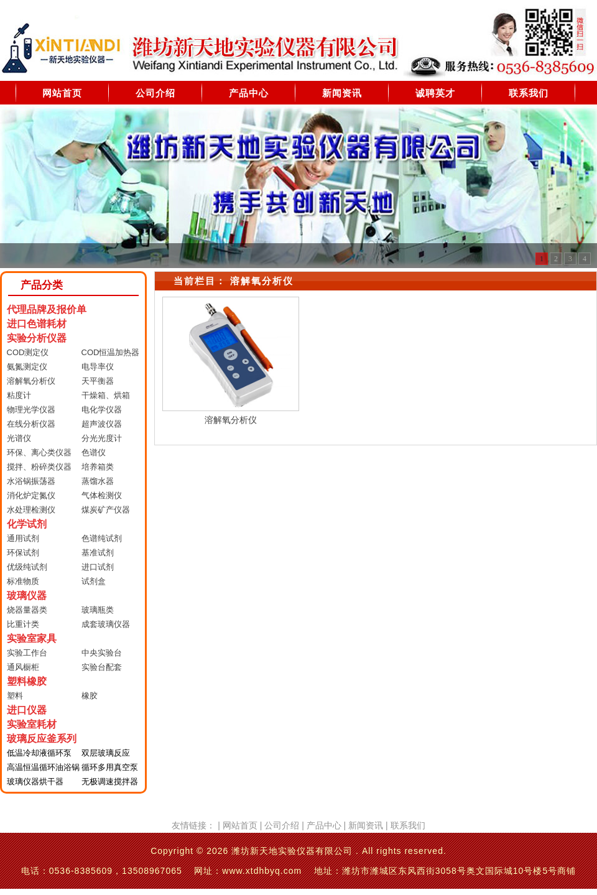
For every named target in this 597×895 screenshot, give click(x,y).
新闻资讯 (342, 93)
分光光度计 (101, 438)
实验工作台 (27, 652)
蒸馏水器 (97, 481)
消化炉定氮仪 (31, 495)
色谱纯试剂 (101, 538)
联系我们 (528, 93)
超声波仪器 (101, 424)
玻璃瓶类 (97, 609)
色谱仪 (93, 452)
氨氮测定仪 (27, 366)
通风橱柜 (23, 667)
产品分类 (42, 285)
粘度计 (19, 395)
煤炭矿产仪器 (105, 509)
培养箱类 (97, 466)
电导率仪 (97, 366)
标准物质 (23, 581)
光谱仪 (19, 438)
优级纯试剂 (27, 567)
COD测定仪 (28, 352)
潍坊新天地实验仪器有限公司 (292, 851)
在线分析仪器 (31, 424)
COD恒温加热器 (110, 352)
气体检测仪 (101, 495)
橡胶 (89, 695)
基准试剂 (97, 552)
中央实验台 (101, 652)
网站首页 (62, 93)
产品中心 (249, 93)
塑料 (15, 695)
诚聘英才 (435, 93)
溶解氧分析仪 (31, 381)
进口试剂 (97, 567)
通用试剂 (23, 538)
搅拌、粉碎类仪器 (39, 466)
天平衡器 (97, 381)
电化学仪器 (101, 409)
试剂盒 (93, 581)
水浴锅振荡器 (31, 481)
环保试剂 (23, 552)
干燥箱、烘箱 (105, 395)
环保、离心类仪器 (39, 452)
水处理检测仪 (31, 509)
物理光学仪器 (31, 409)
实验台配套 (101, 667)
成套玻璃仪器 (105, 624)
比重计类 (23, 624)
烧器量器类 (27, 609)
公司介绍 (155, 93)
